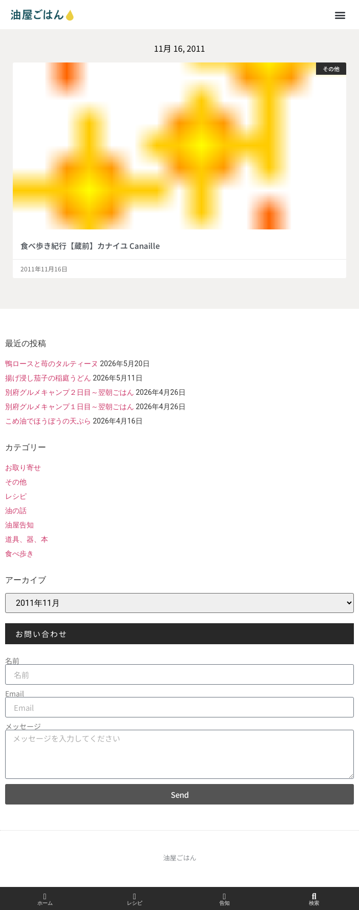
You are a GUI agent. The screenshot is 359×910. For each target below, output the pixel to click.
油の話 (16, 510)
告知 (224, 903)
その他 (16, 482)
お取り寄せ (23, 467)
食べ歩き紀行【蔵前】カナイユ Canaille (90, 245)
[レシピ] (134, 897)
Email (14, 693)
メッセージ (23, 726)
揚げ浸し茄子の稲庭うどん (48, 378)
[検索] (314, 897)
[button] (340, 14)
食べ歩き (19, 553)
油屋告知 (19, 525)
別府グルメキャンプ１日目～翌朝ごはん (69, 407)
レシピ (16, 496)
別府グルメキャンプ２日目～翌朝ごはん (69, 392)
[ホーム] (45, 897)
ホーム (45, 903)
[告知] (224, 897)
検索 (314, 903)
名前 (12, 660)
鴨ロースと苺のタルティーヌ (51, 363)
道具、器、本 (26, 539)
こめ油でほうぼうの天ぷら (48, 421)
